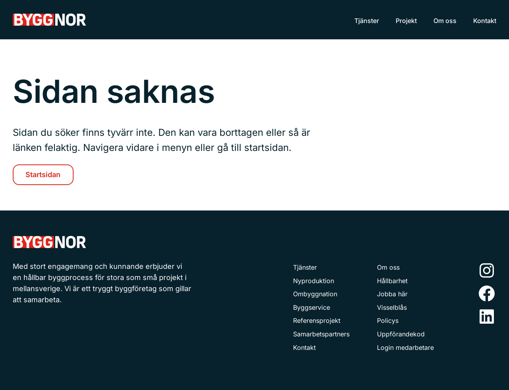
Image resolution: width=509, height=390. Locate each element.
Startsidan (42, 174)
